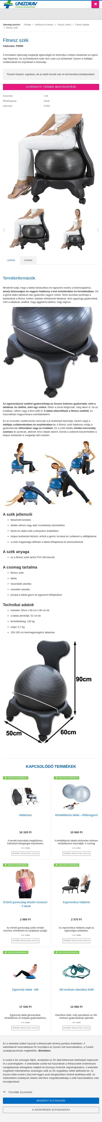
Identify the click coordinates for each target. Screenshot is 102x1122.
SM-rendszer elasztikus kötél (76, 989)
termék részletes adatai (25, 853)
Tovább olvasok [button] (17, 1092)
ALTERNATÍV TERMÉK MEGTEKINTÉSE (51, 86)
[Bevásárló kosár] (95, 4)
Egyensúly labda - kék (25, 989)
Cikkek (28, 260)
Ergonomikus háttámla (76, 902)
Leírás (11, 260)
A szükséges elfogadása (51, 1109)
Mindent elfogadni (51, 1100)
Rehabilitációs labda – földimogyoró (76, 815)
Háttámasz (25, 815)
